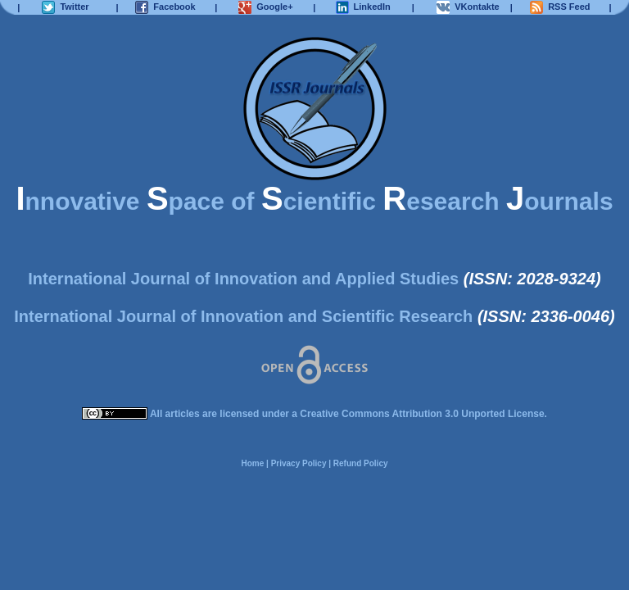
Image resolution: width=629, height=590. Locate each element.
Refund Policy (360, 463)
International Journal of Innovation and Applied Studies (243, 279)
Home (252, 463)
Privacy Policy (299, 463)
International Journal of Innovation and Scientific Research (243, 316)
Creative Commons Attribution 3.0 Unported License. (423, 414)
